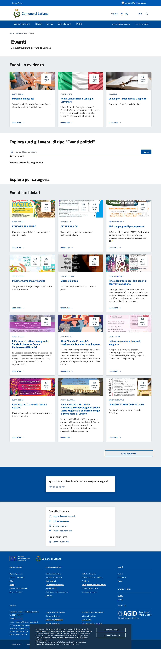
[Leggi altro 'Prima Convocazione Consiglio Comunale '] (66, 123)
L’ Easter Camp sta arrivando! (28, 281)
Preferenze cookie (79, 642)
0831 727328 (17, 618)
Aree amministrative (17, 577)
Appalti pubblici (51, 588)
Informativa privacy (89, 616)
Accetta (111, 635)
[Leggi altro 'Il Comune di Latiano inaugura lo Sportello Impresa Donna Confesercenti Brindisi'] (18, 371)
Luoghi (120, 595)
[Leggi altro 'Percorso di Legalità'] (18, 123)
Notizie (120, 573)
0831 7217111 (17, 615)
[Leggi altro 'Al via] (66, 371)
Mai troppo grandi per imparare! (126, 226)
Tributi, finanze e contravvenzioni (94, 584)
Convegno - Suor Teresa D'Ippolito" (128, 98)
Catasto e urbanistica (53, 573)
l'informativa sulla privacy (70, 644)
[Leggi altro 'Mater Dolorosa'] (66, 308)
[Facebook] (120, 13)
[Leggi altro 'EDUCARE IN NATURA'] (18, 248)
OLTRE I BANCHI (69, 226)
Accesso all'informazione (121, 24)
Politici (12, 584)
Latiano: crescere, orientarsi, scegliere (125, 342)
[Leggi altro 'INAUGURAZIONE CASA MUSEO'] (115, 438)
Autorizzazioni (51, 581)
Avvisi (120, 581)
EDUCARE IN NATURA (24, 226)
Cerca (146, 151)
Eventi (120, 599)
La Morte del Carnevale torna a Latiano (29, 405)
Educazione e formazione (55, 584)
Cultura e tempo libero (90, 588)
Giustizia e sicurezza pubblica (92, 577)
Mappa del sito (17, 644)
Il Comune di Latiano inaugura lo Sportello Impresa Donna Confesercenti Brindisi (30, 344)
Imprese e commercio (89, 592)
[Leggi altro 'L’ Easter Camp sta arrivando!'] (18, 308)
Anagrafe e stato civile (54, 577)
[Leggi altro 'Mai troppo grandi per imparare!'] (115, 248)
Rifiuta (111, 630)
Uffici (11, 581)
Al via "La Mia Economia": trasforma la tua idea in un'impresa (80, 342)
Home (12, 33)
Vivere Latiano (21, 33)
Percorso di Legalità (23, 98)
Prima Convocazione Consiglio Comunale (76, 100)
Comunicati (122, 577)
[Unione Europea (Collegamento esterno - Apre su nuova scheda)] (20, 558)
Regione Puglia (17, 3)
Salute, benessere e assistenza (57, 592)
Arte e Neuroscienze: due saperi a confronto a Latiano (127, 282)
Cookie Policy (86, 619)
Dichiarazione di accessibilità (92, 623)
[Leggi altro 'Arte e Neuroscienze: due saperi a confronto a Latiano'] (115, 308)
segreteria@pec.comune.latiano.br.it (26, 625)
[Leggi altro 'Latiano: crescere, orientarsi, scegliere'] (115, 371)
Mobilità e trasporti (89, 573)
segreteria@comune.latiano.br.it (26, 622)
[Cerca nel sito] (146, 13)
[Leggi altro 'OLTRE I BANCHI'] (66, 248)
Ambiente (85, 581)
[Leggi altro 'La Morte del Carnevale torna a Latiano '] (18, 438)
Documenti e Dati (16, 592)
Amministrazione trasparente (92, 612)
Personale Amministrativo (19, 588)
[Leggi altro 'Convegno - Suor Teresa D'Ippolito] (115, 123)
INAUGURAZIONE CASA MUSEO (126, 404)
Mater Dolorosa (69, 281)
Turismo (49, 595)
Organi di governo (16, 573)
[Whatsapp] (125, 13)
